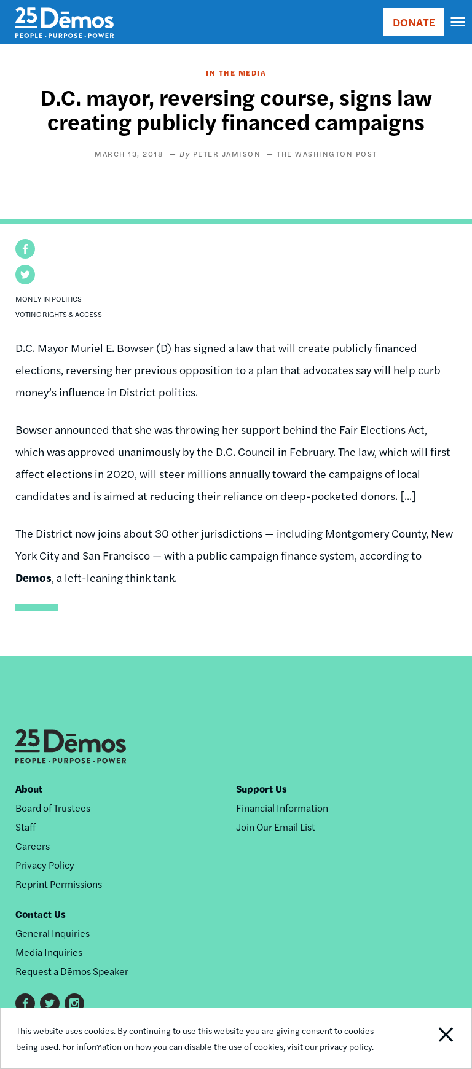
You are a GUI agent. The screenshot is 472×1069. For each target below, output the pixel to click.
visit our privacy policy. (330, 1046)
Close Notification (426, 1038)
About (28, 788)
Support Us (261, 788)
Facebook (25, 1003)
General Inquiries (52, 933)
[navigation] (458, 22)
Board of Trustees (52, 808)
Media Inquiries (48, 952)
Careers (32, 846)
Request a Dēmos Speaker (71, 971)
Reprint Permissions (58, 884)
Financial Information (282, 808)
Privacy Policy (44, 865)
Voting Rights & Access (58, 313)
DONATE (414, 21)
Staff (25, 827)
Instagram (74, 1003)
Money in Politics (48, 298)
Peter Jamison (227, 153)
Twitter (50, 1003)
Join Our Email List (275, 827)
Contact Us (40, 914)
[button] (25, 249)
